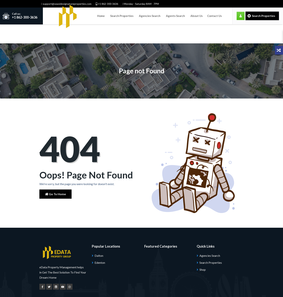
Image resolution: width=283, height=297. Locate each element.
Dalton (99, 236)
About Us (196, 15)
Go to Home (55, 175)
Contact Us (214, 15)
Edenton (100, 243)
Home (101, 15)
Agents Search (175, 15)
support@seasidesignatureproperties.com (66, 3)
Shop (202, 250)
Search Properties (121, 15)
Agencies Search (149, 15)
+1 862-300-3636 (107, 3)
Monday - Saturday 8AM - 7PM (140, 3)
